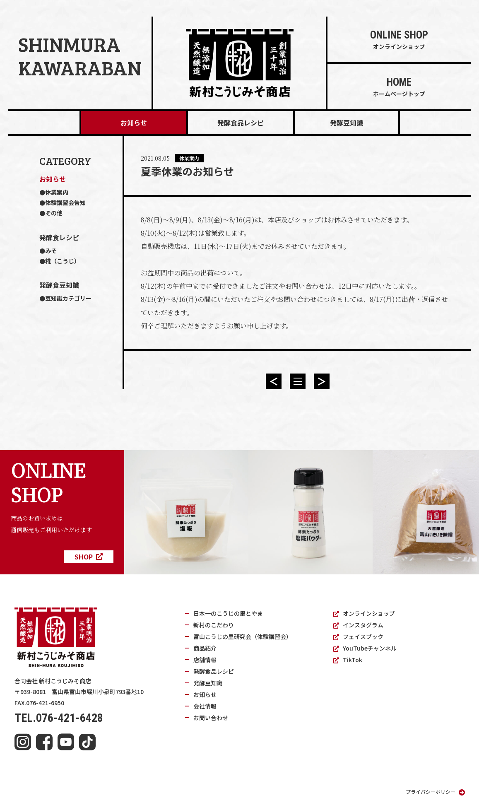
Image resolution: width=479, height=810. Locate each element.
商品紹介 (205, 648)
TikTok (347, 660)
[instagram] (22, 742)
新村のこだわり (213, 625)
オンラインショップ (364, 613)
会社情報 (205, 706)
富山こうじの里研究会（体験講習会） (242, 636)
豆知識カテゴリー (68, 298)
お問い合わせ (210, 718)
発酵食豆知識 (59, 285)
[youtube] (66, 742)
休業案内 (56, 192)
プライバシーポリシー (435, 792)
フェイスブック (358, 636)
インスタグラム (358, 625)
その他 (54, 213)
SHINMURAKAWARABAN (80, 56)
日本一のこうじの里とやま (228, 613)
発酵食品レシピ (240, 123)
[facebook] (44, 742)
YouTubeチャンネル (365, 648)
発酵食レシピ (59, 237)
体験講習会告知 (65, 202)
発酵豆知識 (346, 123)
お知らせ (133, 123)
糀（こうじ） (62, 261)
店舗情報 (205, 660)
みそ (51, 250)
